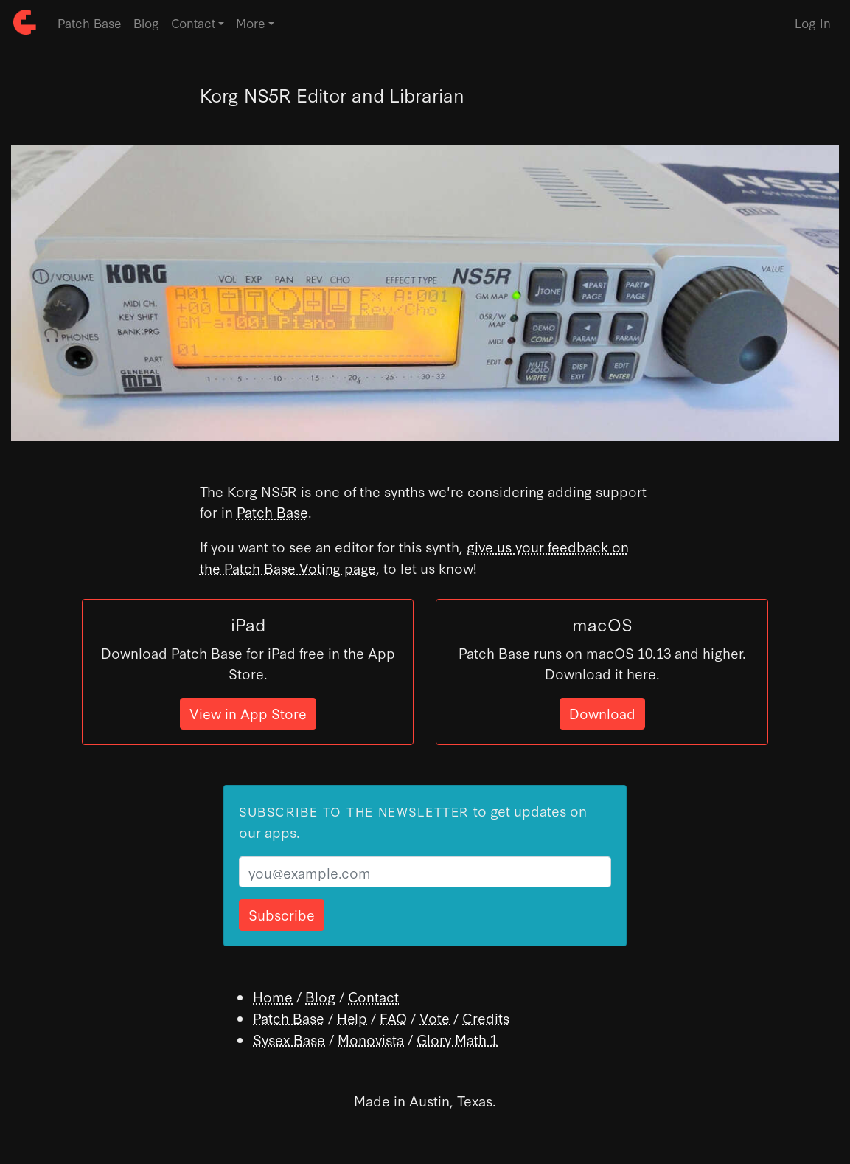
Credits (485, 1018)
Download (602, 713)
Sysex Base (289, 1039)
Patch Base (90, 22)
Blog (146, 22)
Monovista (371, 1039)
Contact (373, 996)
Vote (434, 1018)
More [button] (250, 22)
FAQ (393, 1018)
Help (352, 1018)
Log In (813, 22)
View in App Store (248, 713)
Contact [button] (193, 22)
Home (273, 996)
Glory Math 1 (457, 1039)
